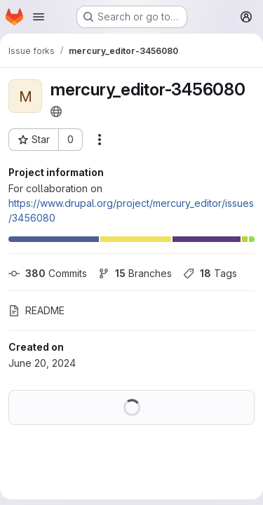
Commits (47, 273)
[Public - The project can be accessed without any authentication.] (56, 111)
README (36, 310)
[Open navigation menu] (38, 17)
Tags (210, 273)
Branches (135, 273)
